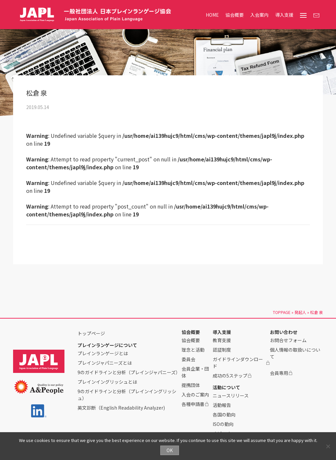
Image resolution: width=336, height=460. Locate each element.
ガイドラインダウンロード (241, 362)
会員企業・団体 (195, 372)
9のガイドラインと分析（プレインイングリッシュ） (127, 394)
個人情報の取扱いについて (295, 353)
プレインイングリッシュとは (107, 381)
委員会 (188, 359)
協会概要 (234, 14)
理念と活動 (193, 349)
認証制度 (222, 349)
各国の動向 (224, 414)
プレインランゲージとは (103, 353)
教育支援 (222, 340)
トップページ (91, 333)
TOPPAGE (282, 312)
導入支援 (284, 14)
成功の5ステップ (232, 375)
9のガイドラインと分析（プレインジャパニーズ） (129, 372)
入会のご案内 (195, 394)
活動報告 (222, 405)
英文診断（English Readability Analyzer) (121, 407)
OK (170, 450)
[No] (328, 446)
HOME (212, 14)
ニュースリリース (231, 395)
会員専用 (281, 373)
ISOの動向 (223, 424)
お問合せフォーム (288, 340)
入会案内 (259, 14)
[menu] (303, 15)
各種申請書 (195, 404)
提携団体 (191, 385)
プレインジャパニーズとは (105, 362)
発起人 (300, 312)
